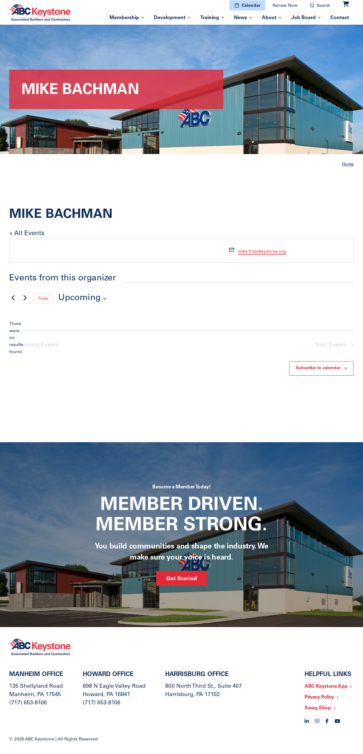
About (269, 17)
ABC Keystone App (326, 686)
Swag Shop (318, 708)
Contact (339, 17)
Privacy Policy (319, 697)
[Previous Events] (13, 298)
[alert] (14, 338)
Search (323, 6)
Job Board (303, 17)
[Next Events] (25, 298)
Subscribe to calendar (318, 368)
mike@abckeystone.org (262, 252)
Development (169, 17)
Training (209, 17)
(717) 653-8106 (28, 703)
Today (43, 298)
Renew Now (285, 6)
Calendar (251, 6)
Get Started (181, 579)
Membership (124, 17)
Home (348, 164)
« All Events (26, 233)
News (240, 17)
